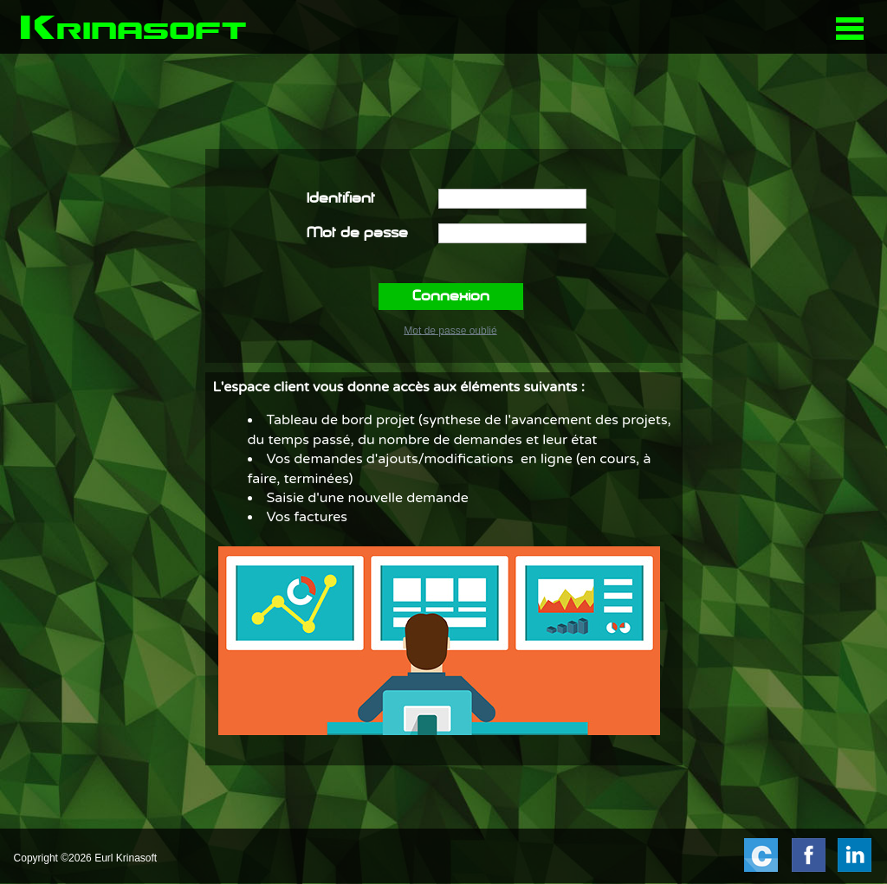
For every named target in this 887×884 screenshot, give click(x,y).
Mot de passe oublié (450, 330)
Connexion (450, 297)
